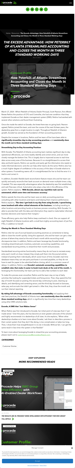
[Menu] (71, 3)
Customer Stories (9, 346)
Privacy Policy (43, 465)
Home (8, 33)
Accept (37, 461)
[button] (72, 448)
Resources (15, 33)
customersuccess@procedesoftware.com (34, 335)
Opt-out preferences (33, 465)
